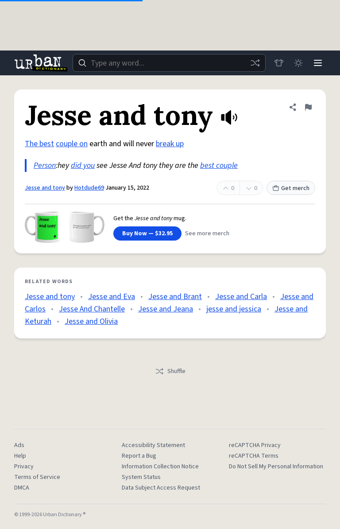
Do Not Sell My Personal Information (276, 466)
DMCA (21, 487)
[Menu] (318, 63)
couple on (72, 143)
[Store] (279, 63)
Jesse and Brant (175, 296)
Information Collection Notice (160, 466)
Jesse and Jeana (165, 309)
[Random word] (255, 63)
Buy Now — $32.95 (147, 233)
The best (39, 143)
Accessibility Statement (153, 445)
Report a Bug (139, 455)
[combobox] (169, 63)
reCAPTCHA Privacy (255, 445)
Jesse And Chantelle (92, 309)
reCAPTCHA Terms (253, 455)
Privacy (24, 466)
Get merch (290, 188)
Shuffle (170, 371)
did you (83, 165)
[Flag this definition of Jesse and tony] (308, 107)
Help (20, 455)
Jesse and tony (45, 187)
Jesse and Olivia (91, 321)
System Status (141, 477)
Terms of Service (37, 477)
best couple (219, 165)
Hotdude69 (89, 187)
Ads (19, 445)
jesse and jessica (233, 309)
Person (45, 165)
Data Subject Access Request (161, 487)
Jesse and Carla (241, 296)
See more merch (207, 233)
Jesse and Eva (111, 296)
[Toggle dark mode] (298, 63)
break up (170, 143)
